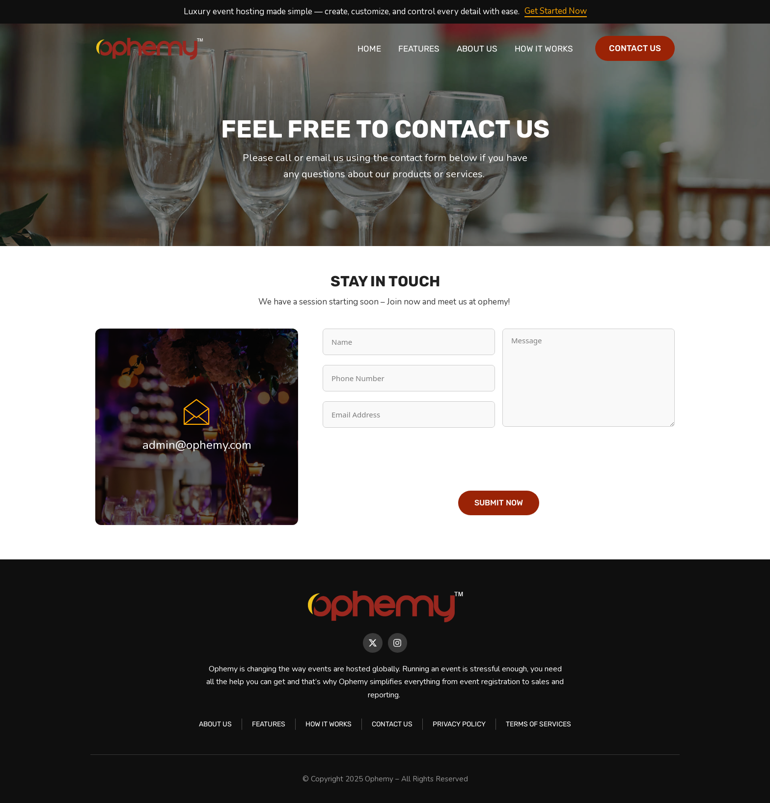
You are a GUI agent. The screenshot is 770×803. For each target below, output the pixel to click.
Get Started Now (555, 11)
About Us (477, 49)
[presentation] (397, 457)
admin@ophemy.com (196, 445)
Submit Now (498, 502)
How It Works (544, 49)
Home (369, 49)
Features (419, 49)
